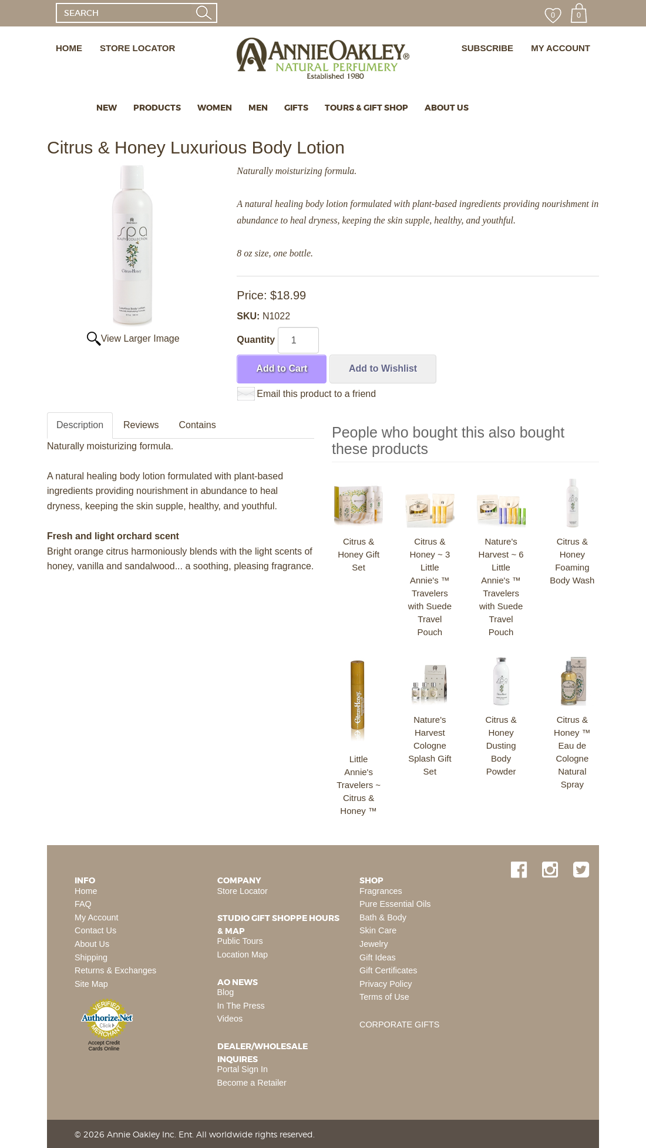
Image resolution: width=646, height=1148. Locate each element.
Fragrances (380, 891)
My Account (96, 917)
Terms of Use (384, 997)
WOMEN (214, 107)
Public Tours (240, 941)
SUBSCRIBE (487, 48)
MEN (258, 107)
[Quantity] (298, 340)
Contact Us (95, 930)
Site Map (91, 984)
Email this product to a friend (316, 394)
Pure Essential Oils (395, 904)
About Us (92, 944)
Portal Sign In (242, 1069)
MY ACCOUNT (560, 48)
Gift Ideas (377, 957)
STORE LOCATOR (137, 48)
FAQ (83, 904)
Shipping (91, 957)
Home (86, 891)
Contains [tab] (197, 425)
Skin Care (377, 930)
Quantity (256, 340)
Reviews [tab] (141, 425)
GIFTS (296, 107)
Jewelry (373, 944)
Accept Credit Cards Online (104, 1046)
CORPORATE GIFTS (399, 1024)
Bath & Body (382, 917)
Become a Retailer (252, 1082)
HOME (69, 48)
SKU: (250, 316)
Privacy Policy (385, 984)
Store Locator (242, 891)
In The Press (241, 1005)
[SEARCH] (123, 13)
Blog (225, 992)
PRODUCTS (157, 107)
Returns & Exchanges (115, 970)
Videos (230, 1018)
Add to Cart (281, 368)
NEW (106, 107)
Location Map (242, 954)
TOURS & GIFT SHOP (366, 107)
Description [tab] (79, 425)
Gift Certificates (388, 970)
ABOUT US (447, 107)
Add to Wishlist (383, 368)
